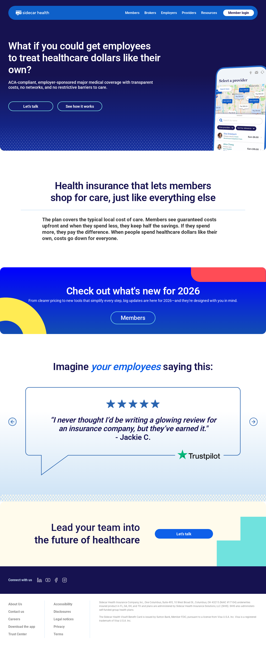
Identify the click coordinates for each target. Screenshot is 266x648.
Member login (238, 13)
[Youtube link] (47, 580)
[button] (12, 421)
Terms (58, 634)
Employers (169, 13)
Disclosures (62, 612)
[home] (32, 13)
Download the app (21, 627)
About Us (15, 604)
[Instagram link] (64, 580)
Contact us (16, 612)
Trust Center (17, 634)
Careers (14, 619)
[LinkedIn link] (39, 580)
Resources (209, 13)
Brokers (150, 13)
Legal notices (64, 619)
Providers (189, 13)
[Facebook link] (56, 580)
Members (132, 13)
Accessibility (63, 604)
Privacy (59, 627)
